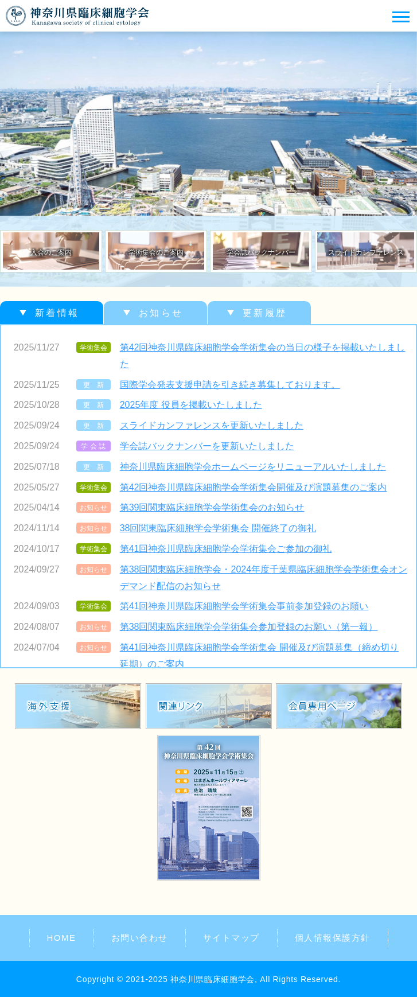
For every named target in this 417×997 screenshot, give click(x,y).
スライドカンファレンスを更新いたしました (211, 425)
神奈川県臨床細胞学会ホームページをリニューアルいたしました (253, 467)
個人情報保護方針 (333, 938)
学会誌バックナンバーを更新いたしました (207, 446)
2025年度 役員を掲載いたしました (191, 405)
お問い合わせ (139, 938)
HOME (61, 938)
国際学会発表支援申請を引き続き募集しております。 (230, 385)
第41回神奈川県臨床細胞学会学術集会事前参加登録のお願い (244, 606)
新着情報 (57, 313)
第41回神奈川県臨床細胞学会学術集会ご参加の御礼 (226, 549)
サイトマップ (231, 938)
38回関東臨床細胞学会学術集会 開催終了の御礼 (218, 528)
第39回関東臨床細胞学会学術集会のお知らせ (212, 507)
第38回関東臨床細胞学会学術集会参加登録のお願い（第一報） (249, 627)
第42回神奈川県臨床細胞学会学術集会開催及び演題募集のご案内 (253, 487)
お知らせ (161, 313)
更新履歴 (265, 313)
